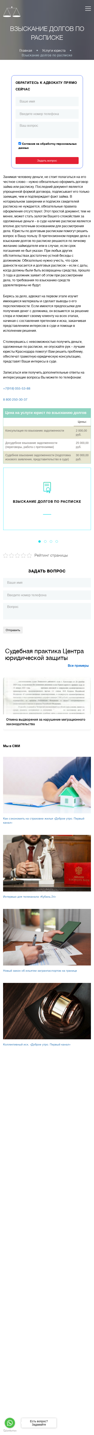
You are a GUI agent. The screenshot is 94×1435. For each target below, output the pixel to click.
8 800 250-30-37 (15, 399)
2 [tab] (45, 541)
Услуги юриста (54, 50)
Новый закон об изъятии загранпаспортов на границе (40, 970)
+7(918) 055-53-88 (16, 388)
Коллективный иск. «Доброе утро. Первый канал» (36, 1044)
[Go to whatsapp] (10, 1423)
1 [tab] (39, 541)
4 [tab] (56, 541)
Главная (25, 50)
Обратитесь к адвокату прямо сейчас (46, 86)
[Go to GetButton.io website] (9, 1430)
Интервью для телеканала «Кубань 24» (29, 896)
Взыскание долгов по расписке (47, 502)
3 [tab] (51, 541)
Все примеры (78, 666)
